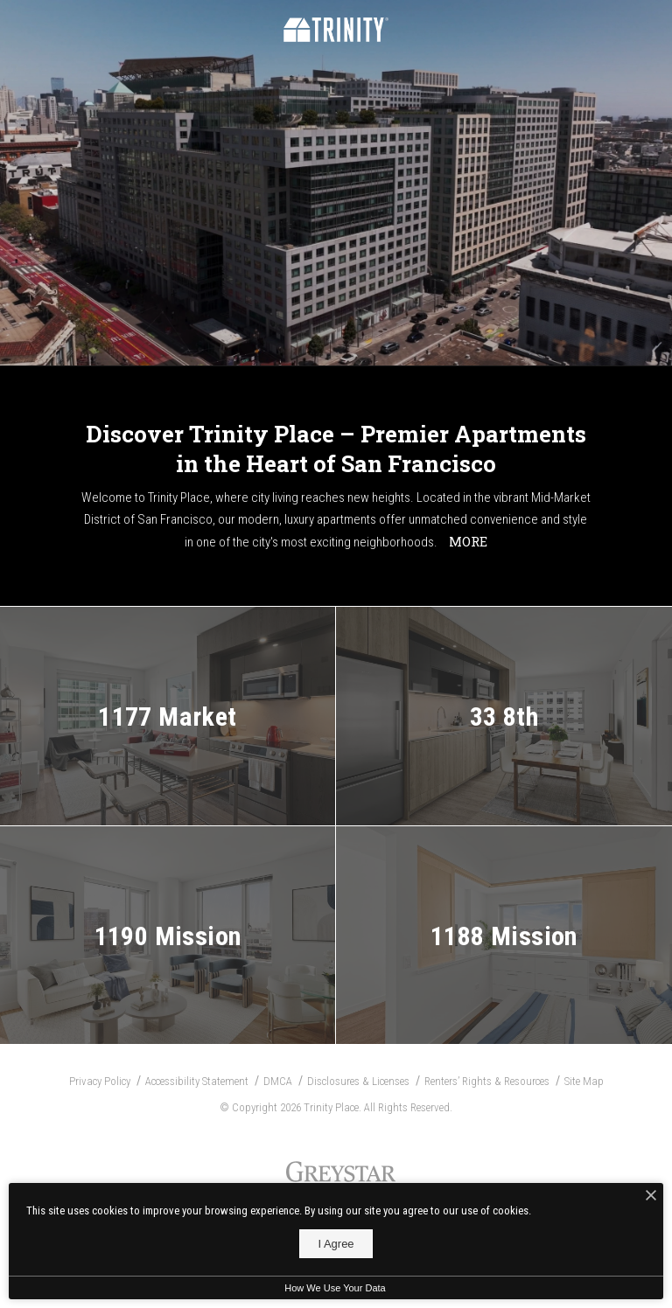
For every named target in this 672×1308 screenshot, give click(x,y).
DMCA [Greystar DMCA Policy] (277, 1081)
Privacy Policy (99, 1081)
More (468, 541)
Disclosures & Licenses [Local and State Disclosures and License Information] (358, 1081)
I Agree (336, 1243)
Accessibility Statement (196, 1081)
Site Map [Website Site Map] (584, 1081)
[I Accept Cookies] (651, 1196)
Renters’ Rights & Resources (487, 1081)
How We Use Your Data (334, 1288)
